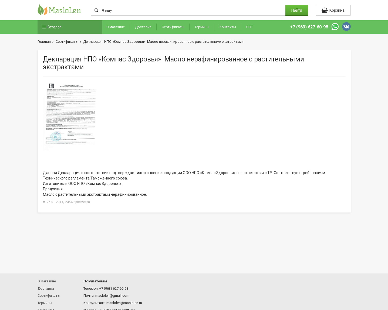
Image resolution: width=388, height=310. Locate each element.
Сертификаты (173, 27)
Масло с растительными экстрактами (76, 194)
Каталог (52, 27)
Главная (44, 42)
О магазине (115, 27)
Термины (202, 27)
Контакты (228, 27)
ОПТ (249, 27)
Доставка (143, 27)
